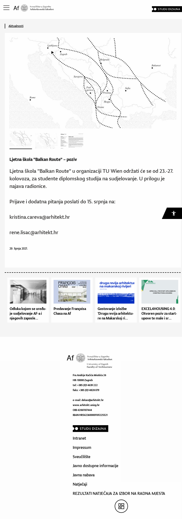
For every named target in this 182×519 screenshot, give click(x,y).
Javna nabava (84, 475)
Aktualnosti (16, 26)
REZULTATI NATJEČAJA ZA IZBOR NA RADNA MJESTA (119, 493)
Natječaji (80, 484)
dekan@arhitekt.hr (93, 400)
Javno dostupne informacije (95, 465)
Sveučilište (81, 456)
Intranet (79, 438)
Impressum (82, 447)
